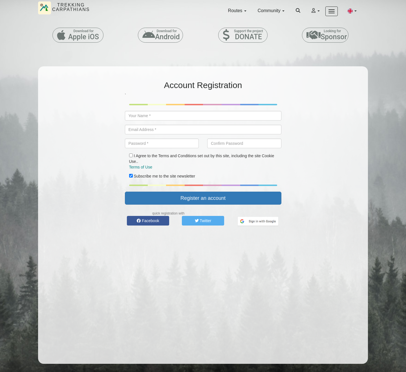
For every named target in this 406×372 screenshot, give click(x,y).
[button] (352, 10)
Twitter (203, 220)
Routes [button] (237, 10)
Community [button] (271, 10)
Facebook (148, 220)
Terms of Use (140, 167)
